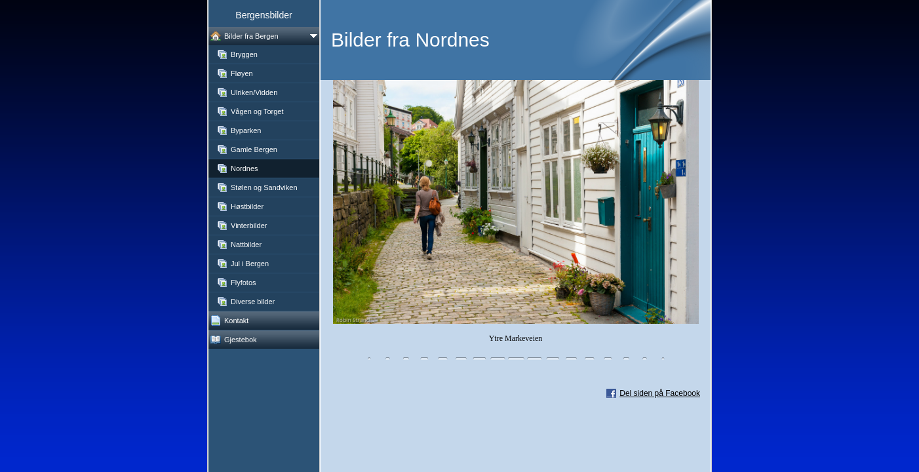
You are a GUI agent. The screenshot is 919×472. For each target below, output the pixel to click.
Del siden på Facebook (659, 393)
